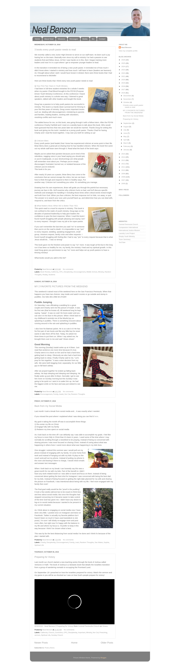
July (125, 130)
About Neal (49, 39)
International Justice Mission (129, 230)
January (126, 150)
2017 (123, 89)
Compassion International (128, 227)
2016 (123, 93)
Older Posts (107, 642)
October (126, 102)
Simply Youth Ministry (127, 236)
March (125, 143)
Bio (93, 39)
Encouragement (80, 272)
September (127, 123)
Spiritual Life (39, 545)
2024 (123, 66)
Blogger (103, 658)
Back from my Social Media (48, 406)
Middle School (91, 272)
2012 (123, 164)
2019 (123, 83)
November (127, 99)
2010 (123, 170)
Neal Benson (126, 47)
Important (81, 632)
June (125, 133)
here (96, 416)
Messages (74, 39)
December (127, 96)
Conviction (59, 632)
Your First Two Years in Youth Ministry (52, 86)
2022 (123, 73)
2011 (123, 167)
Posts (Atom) (49, 648)
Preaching (103, 632)
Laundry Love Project (127, 233)
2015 (123, 154)
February (127, 146)
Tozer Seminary (124, 239)
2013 (123, 160)
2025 (123, 63)
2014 (123, 157)
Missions (61, 39)
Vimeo (105, 626)
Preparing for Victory (44, 557)
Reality (45, 275)
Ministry (101, 272)
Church (51, 632)
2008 (123, 177)
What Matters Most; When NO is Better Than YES (57, 206)
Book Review (45, 272)
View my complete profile (128, 51)
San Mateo (99, 542)
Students (51, 275)
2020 (123, 80)
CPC (61, 272)
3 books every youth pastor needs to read (55, 49)
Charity (43, 542)
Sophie (106, 542)
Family (55, 394)
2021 (123, 76)
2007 (123, 180)
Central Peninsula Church (88, 626)
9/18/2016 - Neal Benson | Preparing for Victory (53, 626)
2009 (123, 174)
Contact (102, 39)
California (54, 272)
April (125, 140)
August (126, 127)
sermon (37, 635)
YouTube (122, 242)
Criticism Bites (42, 141)
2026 (123, 60)
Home (37, 39)
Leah (77, 542)
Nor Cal (67, 394)
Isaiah (61, 394)
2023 (123, 70)
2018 (123, 86)
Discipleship (68, 272)
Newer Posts (41, 642)
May (125, 136)
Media (85, 39)
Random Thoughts (78, 394)
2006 (123, 183)
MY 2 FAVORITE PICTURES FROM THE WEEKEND (61, 286)
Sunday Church (57, 635)
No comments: (68, 269)
